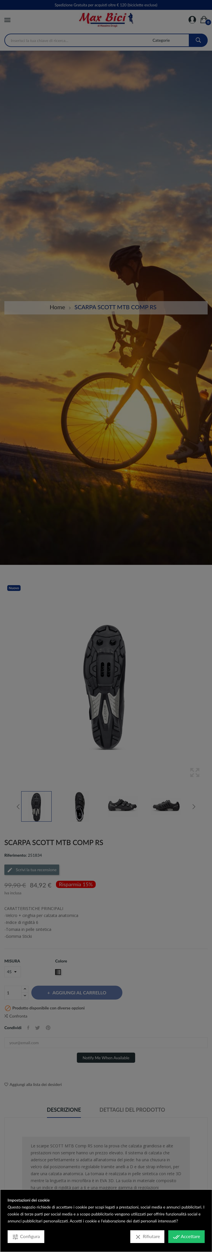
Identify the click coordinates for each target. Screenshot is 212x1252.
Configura (26, 1236)
